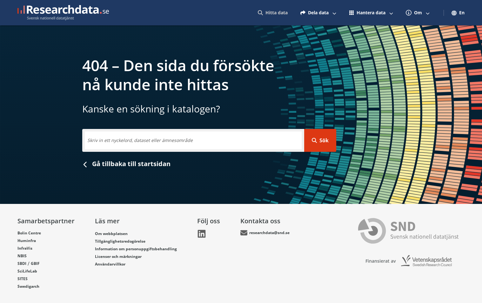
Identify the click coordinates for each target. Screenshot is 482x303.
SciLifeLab (27, 271)
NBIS (22, 256)
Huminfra (26, 240)
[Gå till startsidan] (63, 13)
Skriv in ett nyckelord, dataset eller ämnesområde (140, 140)
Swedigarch (28, 286)
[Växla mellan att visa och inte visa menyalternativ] (334, 13)
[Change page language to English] (456, 13)
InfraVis (24, 248)
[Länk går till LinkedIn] (201, 233)
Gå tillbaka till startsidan (126, 163)
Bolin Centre (29, 233)
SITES (22, 278)
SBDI (21, 263)
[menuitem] (272, 12)
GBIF (35, 263)
